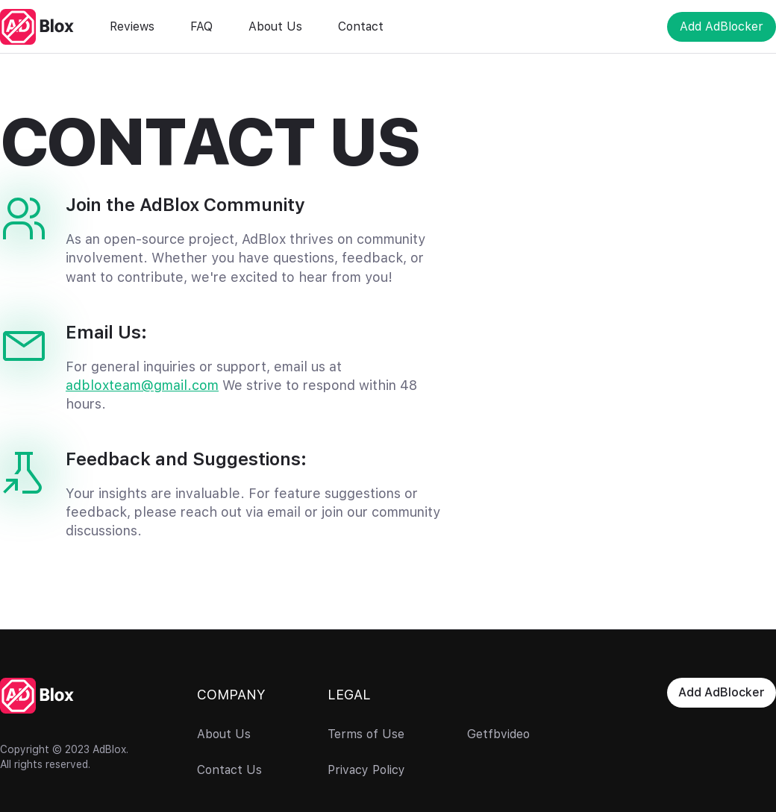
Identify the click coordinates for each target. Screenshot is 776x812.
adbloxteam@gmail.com (142, 385)
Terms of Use (366, 734)
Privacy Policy (366, 770)
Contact (361, 26)
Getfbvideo (498, 734)
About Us (275, 26)
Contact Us (229, 770)
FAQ (201, 26)
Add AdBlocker (721, 26)
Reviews (132, 26)
